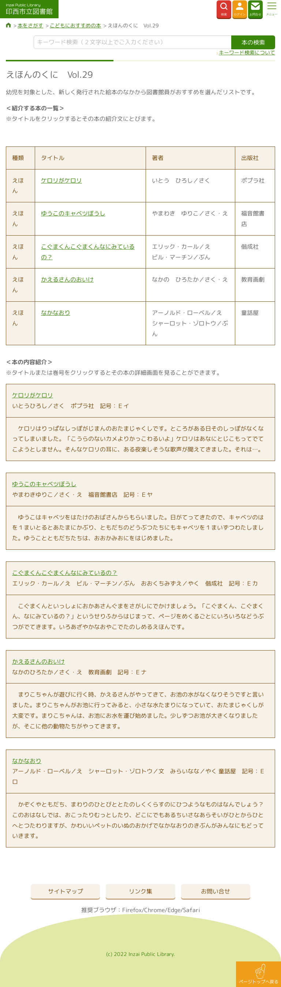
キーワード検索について (247, 52)
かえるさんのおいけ (67, 279)
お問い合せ (215, 891)
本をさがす (30, 25)
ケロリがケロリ (61, 180)
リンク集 (140, 891)
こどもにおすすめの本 (75, 25)
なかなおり (55, 313)
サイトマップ (65, 891)
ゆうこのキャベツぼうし (73, 213)
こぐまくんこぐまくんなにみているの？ (64, 573)
